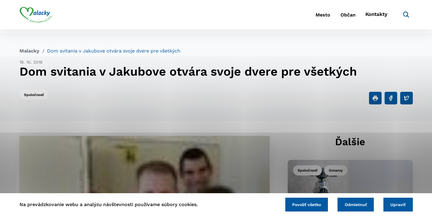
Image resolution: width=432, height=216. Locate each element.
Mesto (311, 17)
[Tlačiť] (375, 98)
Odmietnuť (351, 204)
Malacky (29, 51)
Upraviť (396, 204)
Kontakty (375, 17)
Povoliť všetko (299, 204)
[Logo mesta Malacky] (36, 16)
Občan (341, 17)
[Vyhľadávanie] (404, 17)
